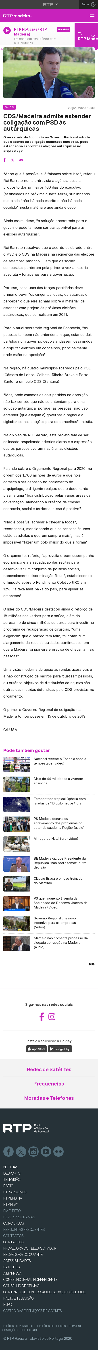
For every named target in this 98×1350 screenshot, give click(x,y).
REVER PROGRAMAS (19, 1217)
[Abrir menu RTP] (49, 4)
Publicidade (29, 1330)
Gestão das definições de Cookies (32, 1310)
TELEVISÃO (11, 1179)
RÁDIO (8, 1185)
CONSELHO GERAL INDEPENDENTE (30, 1279)
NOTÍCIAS (10, 1167)
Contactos (13, 1235)
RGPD (7, 1304)
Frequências (49, 1083)
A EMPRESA (12, 1273)
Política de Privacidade (19, 1326)
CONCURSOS (13, 1223)
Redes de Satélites (49, 1069)
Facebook (8, 1151)
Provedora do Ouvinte (23, 1254)
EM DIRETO (12, 1210)
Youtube (46, 1151)
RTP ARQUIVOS (14, 1192)
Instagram (33, 1151)
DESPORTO (11, 1173)
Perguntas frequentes (24, 1229)
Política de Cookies (52, 1326)
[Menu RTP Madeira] (94, 15)
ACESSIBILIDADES (17, 1260)
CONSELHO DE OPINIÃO (21, 1285)
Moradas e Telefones (49, 1098)
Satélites (11, 1267)
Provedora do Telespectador (29, 1248)
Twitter (21, 1151)
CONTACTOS (13, 1242)
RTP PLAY (10, 1204)
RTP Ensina (12, 1198)
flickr (58, 1151)
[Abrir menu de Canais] (85, 36)
